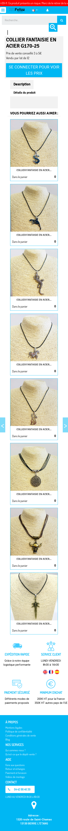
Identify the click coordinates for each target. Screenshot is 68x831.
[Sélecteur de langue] (34, 10)
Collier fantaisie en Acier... (34, 170)
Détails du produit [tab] (24, 92)
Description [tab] (21, 84)
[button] (20, 789)
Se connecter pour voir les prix (34, 70)
